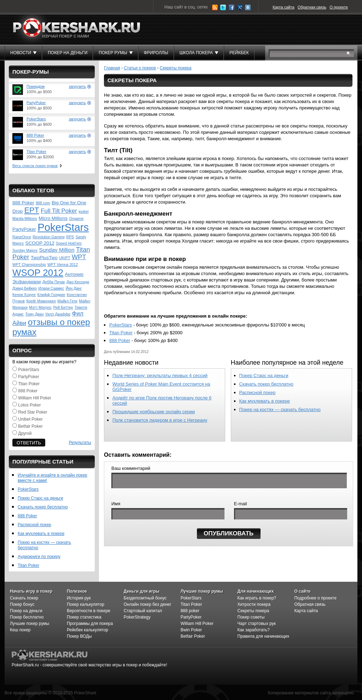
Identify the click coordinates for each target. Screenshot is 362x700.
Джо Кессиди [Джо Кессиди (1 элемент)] (77, 282)
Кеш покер (20, 629)
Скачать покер (24, 598)
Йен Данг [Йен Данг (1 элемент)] (74, 288)
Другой (24, 433)
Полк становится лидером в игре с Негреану (159, 420)
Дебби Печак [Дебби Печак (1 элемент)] (53, 282)
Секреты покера (176, 68)
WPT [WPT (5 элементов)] (79, 257)
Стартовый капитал (143, 610)
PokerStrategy (137, 617)
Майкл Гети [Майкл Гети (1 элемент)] (67, 301)
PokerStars (36, 119)
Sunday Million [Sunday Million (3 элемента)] (57, 250)
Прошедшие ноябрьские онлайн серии (153, 411)
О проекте (338, 7)
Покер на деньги (26, 610)
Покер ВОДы (79, 636)
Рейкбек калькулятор (87, 629)
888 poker (190, 610)
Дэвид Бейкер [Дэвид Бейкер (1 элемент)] (24, 288)
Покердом (36, 86)
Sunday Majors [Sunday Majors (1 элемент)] (24, 250)
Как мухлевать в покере (41, 533)
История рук (79, 598)
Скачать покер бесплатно (43, 507)
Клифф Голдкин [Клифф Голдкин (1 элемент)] (51, 294)
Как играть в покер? (257, 598)
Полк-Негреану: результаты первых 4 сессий (160, 375)
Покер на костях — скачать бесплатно (280, 409)
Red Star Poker (32, 412)
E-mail (240, 505)
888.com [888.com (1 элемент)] (43, 203)
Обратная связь (312, 7)
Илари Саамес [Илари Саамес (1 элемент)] (51, 288)
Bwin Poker (191, 629)
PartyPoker (36, 103)
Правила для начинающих (264, 636)
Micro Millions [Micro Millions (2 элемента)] (53, 218)
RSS (215, 7)
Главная (112, 68)
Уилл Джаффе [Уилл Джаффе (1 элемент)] (57, 314)
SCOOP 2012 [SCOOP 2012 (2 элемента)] (39, 243)
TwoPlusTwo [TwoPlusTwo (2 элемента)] (44, 257)
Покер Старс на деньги (40, 498)
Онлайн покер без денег (147, 604)
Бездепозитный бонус (145, 598)
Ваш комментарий (130, 468)
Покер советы (251, 617)
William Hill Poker (34, 397)
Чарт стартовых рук (257, 623)
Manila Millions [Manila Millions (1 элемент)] (24, 218)
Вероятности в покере (88, 610)
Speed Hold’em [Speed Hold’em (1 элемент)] (69, 243)
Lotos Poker (29, 405)
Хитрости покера (254, 604)
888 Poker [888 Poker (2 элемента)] (23, 202)
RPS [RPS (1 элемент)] (70, 237)
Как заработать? (254, 629)
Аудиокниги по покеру (39, 556)
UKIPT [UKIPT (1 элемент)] (64, 258)
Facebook (231, 7)
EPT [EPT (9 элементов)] (31, 210)
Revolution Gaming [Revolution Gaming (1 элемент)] (49, 237)
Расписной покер (34, 524)
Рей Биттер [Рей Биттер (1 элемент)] (63, 307)
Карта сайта (283, 7)
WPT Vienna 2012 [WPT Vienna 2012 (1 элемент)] (62, 264)
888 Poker (35, 135)
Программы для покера (90, 623)
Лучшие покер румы (29, 623)
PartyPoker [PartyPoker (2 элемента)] (24, 229)
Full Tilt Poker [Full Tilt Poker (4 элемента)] (59, 210)
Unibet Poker (30, 419)
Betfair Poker (30, 426)
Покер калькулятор (85, 604)
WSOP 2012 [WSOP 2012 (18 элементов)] (37, 272)
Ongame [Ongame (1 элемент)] (76, 218)
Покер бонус (22, 604)
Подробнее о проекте (315, 598)
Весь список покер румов (35, 166)
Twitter (223, 7)
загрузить (77, 86)
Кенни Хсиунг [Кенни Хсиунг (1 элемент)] (24, 294)
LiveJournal (240, 7)
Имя (115, 505)
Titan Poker (36, 151)
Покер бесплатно (26, 617)
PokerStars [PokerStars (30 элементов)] (63, 227)
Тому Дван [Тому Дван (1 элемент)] (34, 314)
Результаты (80, 442)
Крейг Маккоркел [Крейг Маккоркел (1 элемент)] (41, 301)
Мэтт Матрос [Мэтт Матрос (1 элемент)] (40, 307)
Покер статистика (84, 617)
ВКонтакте (248, 7)
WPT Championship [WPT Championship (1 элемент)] (29, 264)
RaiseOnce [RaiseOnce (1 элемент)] (21, 237)
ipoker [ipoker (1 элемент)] (83, 211)
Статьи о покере (140, 68)
